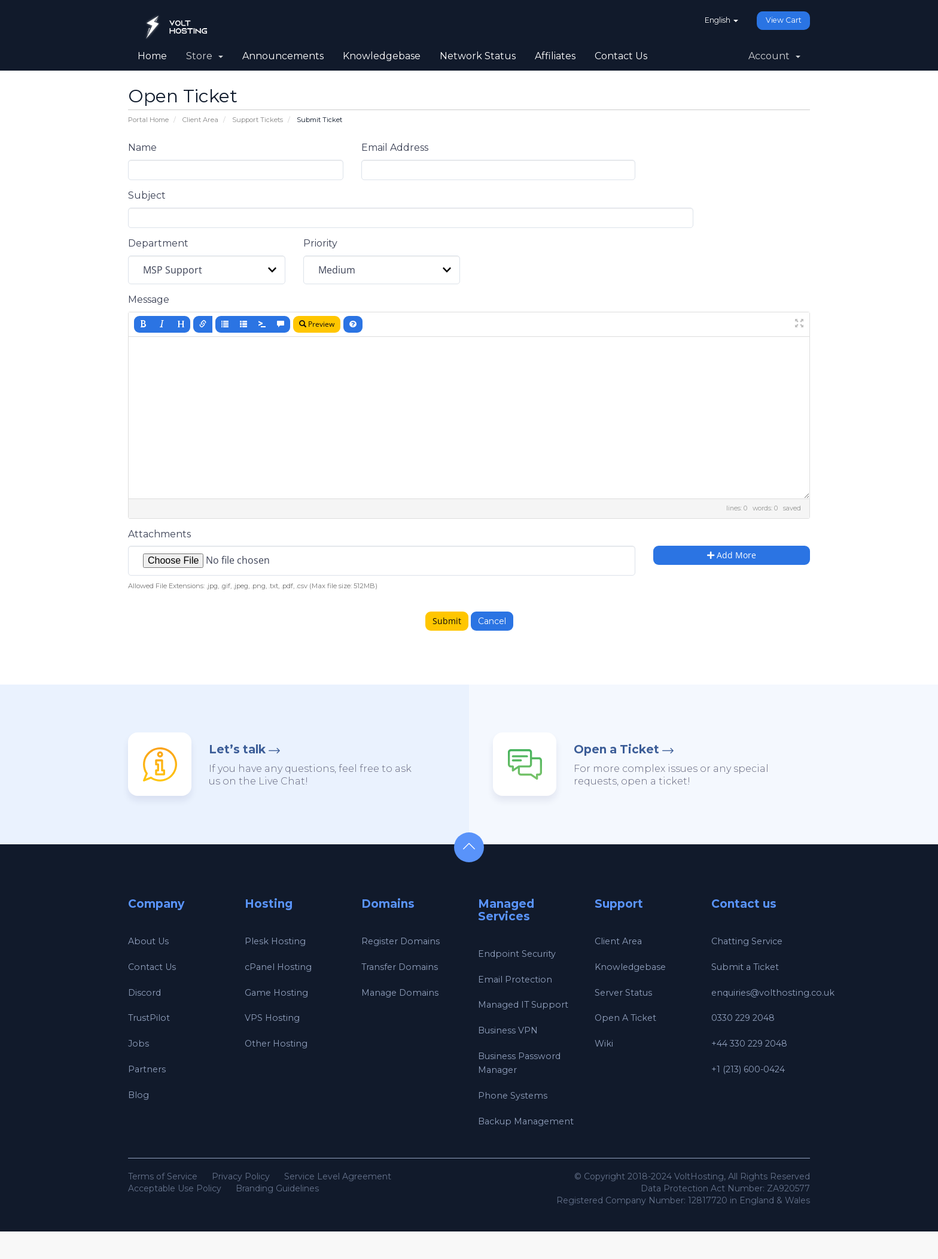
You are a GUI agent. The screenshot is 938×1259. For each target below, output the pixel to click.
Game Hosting (279, 992)
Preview (316, 324)
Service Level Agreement (337, 1204)
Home (152, 56)
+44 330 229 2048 (754, 1043)
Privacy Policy (241, 1204)
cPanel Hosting (281, 966)
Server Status (627, 992)
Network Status (478, 56)
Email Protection (518, 979)
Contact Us (621, 56)
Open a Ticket (616, 749)
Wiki (605, 1043)
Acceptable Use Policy (174, 1216)
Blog (139, 1094)
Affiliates (555, 56)
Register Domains (403, 941)
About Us (150, 941)
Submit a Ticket (749, 966)
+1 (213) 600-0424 (752, 1069)
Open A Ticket (629, 1017)
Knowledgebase (382, 56)
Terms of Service (162, 1204)
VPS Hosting (274, 1017)
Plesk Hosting (277, 941)
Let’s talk (237, 749)
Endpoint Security (521, 953)
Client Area (200, 119)
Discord (146, 992)
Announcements (283, 56)
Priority (320, 243)
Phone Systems (515, 1109)
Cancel (492, 621)
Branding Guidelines (277, 1216)
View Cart (780, 21)
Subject (147, 195)
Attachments (159, 534)
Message (148, 299)
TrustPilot (152, 1017)
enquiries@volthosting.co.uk (779, 992)
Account (774, 56)
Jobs (139, 1043)
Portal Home (148, 119)
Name (142, 147)
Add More (731, 555)
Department (158, 243)
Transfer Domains (403, 966)
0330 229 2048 (747, 1017)
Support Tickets (257, 119)
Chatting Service (750, 941)
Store (204, 56)
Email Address (394, 147)
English (711, 20)
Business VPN (510, 1044)
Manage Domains (402, 992)
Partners (149, 1069)
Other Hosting (279, 1043)
